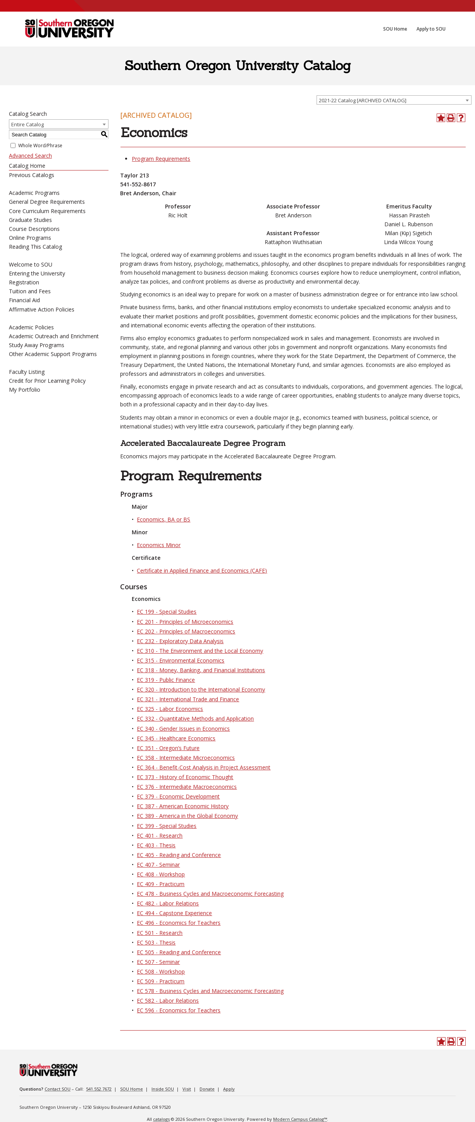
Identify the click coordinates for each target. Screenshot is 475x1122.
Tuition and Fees (30, 291)
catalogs (161, 1119)
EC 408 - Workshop (161, 874)
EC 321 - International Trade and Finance (188, 699)
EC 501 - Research (159, 932)
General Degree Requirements (47, 201)
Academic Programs (34, 192)
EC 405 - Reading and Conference (179, 855)
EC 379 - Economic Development (178, 796)
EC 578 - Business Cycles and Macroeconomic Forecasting (210, 991)
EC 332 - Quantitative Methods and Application (195, 718)
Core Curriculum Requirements (47, 211)
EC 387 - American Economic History (183, 806)
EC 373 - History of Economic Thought (185, 777)
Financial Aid (24, 300)
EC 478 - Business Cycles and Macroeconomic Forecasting (210, 893)
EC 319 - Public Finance (166, 679)
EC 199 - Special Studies (166, 611)
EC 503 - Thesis (156, 942)
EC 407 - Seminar (158, 864)
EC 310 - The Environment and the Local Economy (200, 650)
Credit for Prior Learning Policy (47, 380)
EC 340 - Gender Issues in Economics (183, 728)
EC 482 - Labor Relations (168, 903)
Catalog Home (27, 165)
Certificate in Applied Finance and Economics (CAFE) (202, 570)
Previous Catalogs (31, 175)
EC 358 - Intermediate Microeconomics (186, 757)
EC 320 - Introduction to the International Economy (201, 689)
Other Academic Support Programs (53, 354)
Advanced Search (30, 155)
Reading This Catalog (35, 246)
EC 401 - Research (159, 835)
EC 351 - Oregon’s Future (168, 748)
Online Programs (30, 237)
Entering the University (37, 273)
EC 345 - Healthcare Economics (176, 738)
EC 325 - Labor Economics (170, 708)
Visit (186, 1089)
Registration (24, 282)
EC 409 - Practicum (160, 884)
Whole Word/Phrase (40, 145)
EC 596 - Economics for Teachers (178, 1010)
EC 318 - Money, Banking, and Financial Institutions (201, 670)
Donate (207, 1089)
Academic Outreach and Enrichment (54, 336)
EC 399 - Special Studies (166, 825)
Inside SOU (162, 1089)
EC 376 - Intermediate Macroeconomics (187, 786)
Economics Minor (159, 545)
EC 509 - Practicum (160, 981)
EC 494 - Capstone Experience (174, 913)
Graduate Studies (30, 220)
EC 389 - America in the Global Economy (187, 815)
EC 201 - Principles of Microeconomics (185, 621)
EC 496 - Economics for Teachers (178, 922)
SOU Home (131, 1089)
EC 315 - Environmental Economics (180, 660)
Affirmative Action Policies (41, 309)
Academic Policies (31, 327)
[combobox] (394, 100)
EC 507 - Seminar (158, 961)
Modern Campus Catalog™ (300, 1119)
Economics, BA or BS (163, 519)
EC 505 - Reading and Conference (179, 952)
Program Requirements (161, 158)
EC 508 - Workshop (161, 971)
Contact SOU (58, 1089)
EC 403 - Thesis (156, 845)
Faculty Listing (27, 371)
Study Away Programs (36, 345)
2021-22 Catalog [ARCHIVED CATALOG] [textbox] (362, 100)
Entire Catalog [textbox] (27, 124)
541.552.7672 (99, 1089)
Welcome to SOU (30, 264)
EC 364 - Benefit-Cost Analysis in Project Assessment (203, 767)
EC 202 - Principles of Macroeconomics (186, 631)
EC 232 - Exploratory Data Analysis (180, 641)
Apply (229, 1089)
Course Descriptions (34, 228)
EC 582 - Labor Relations (168, 1000)
